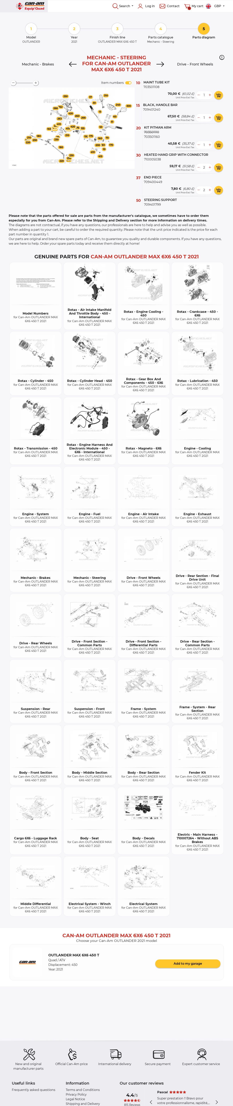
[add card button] (218, 95)
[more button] (210, 95)
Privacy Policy (76, 1094)
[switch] (128, 82)
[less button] (198, 95)
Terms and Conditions (83, 1090)
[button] (221, 57)
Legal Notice (75, 1099)
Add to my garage (188, 963)
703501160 (152, 137)
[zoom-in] (36, 83)
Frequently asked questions (33, 1090)
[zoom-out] (13, 83)
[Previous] (73, 64)
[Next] (160, 64)
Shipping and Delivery (83, 1104)
